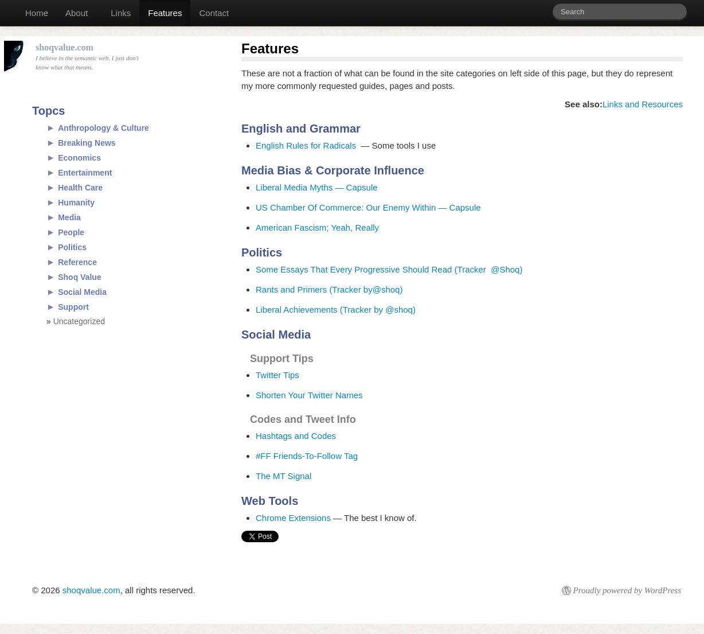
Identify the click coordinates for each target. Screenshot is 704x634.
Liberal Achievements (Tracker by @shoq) (336, 309)
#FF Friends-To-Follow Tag (307, 456)
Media (69, 217)
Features (165, 13)
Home (36, 13)
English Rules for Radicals (306, 145)
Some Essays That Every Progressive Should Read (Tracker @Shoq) (390, 269)
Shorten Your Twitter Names (309, 395)
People (71, 232)
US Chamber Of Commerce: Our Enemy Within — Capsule (368, 207)
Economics (79, 157)
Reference (77, 262)
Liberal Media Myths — (301, 187)
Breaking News (86, 142)
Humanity (76, 202)
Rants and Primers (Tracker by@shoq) (330, 289)
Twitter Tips (277, 375)
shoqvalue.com (91, 590)
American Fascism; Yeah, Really (317, 227)
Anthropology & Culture (103, 128)
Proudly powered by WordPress (627, 590)
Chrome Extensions (293, 518)
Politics (72, 247)
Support (73, 307)
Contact (214, 13)
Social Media (82, 292)
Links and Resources (643, 104)
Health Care (80, 187)
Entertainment (85, 172)
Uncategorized (79, 321)
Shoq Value (79, 277)
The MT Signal (283, 476)
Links (121, 13)
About (76, 13)
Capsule (362, 187)
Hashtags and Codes (296, 436)
